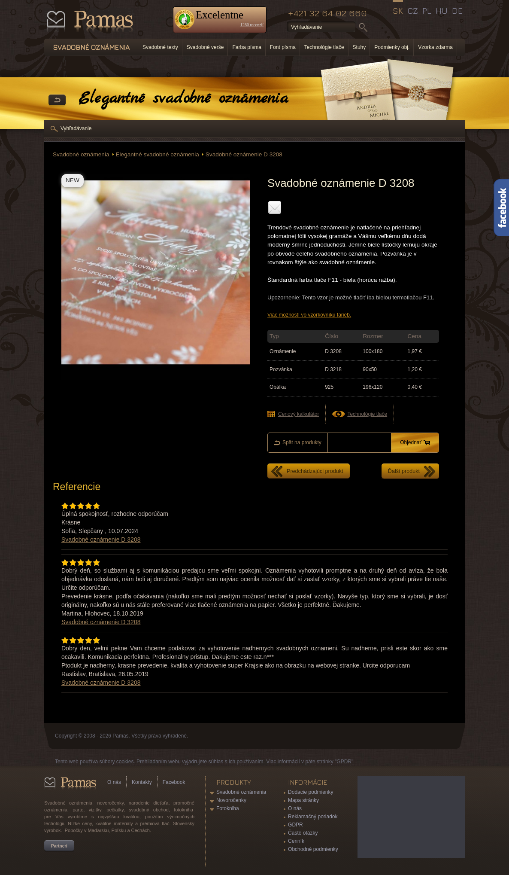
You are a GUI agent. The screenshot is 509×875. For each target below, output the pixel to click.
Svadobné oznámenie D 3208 (244, 154)
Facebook (174, 782)
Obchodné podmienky (313, 849)
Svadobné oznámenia (81, 154)
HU (442, 10)
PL (426, 10)
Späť (57, 101)
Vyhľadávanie (76, 128)
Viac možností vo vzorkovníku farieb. (309, 315)
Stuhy (359, 47)
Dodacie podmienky (310, 792)
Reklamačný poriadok (312, 817)
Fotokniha (227, 808)
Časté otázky (303, 833)
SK (398, 10)
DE (457, 10)
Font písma (283, 47)
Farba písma (246, 47)
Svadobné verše (205, 47)
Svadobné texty (160, 47)
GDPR (295, 825)
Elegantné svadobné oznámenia (157, 154)
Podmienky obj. (391, 47)
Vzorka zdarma (435, 47)
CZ (412, 10)
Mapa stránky (303, 800)
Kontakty (142, 782)
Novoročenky (231, 800)
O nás (114, 782)
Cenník (296, 841)
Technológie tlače (324, 47)
